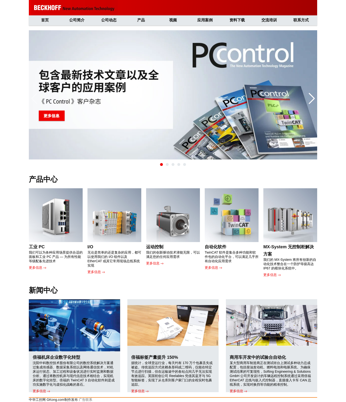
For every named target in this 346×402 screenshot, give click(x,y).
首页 (45, 20)
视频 (173, 20)
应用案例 (205, 20)
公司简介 (77, 20)
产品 (141, 20)
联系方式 (301, 20)
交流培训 (269, 20)
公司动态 (109, 20)
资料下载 (237, 20)
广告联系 (85, 400)
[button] (161, 164)
